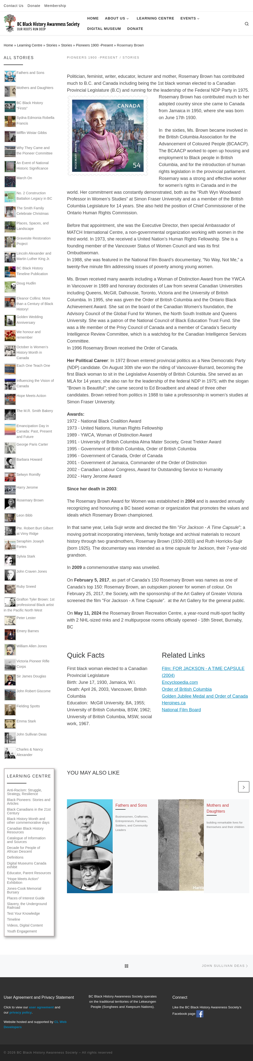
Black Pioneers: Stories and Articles (28, 801)
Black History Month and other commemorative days (28, 820)
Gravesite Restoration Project (27, 242)
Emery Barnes (21, 634)
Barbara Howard (23, 463)
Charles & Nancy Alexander (23, 753)
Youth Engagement (22, 931)
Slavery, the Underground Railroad (27, 905)
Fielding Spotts (22, 710)
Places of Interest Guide (25, 898)
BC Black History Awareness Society (47, 1052)
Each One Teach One (27, 369)
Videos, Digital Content (25, 925)
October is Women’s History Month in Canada (26, 352)
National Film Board (181, 709)
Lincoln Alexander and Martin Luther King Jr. (27, 257)
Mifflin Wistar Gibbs (25, 136)
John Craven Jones (25, 575)
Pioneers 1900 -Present (94, 45)
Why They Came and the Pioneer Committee (28, 151)
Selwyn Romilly (22, 477)
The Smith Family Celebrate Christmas (26, 212)
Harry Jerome (21, 490)
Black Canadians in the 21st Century (29, 811)
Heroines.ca (174, 702)
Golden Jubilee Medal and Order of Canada (205, 696)
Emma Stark (20, 724)
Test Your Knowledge (23, 913)
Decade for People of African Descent (23, 849)
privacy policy (20, 1012)
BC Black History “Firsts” (23, 106)
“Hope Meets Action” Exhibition (23, 881)
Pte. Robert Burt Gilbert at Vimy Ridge (28, 531)
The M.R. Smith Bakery (28, 414)
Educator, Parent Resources (29, 873)
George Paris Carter (26, 448)
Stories (51, 45)
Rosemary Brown (23, 504)
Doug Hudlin (20, 287)
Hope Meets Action (25, 399)
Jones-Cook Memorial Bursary (24, 890)
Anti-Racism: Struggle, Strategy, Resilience (24, 792)
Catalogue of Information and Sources (26, 840)
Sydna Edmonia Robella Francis (29, 121)
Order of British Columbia (187, 689)
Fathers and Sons (131, 805)
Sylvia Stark (19, 560)
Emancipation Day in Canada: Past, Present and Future (28, 431)
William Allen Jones (25, 650)
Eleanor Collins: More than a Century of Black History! (28, 303)
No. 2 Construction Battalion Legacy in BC (28, 197)
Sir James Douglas (25, 680)
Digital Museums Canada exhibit (26, 865)
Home (8, 45)
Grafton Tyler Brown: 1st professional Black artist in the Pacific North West (29, 604)
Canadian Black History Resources (25, 830)
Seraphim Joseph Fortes (24, 545)
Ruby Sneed (20, 589)
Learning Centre (29, 45)
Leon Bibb (18, 518)
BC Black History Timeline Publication (26, 272)
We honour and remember (22, 335)
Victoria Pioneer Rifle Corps (26, 665)
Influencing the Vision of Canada (29, 384)
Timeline (13, 919)
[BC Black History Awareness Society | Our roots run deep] (42, 23)
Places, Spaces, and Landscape (26, 227)
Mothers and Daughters (28, 91)
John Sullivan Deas (25, 738)
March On (18, 181)
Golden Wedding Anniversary (23, 320)
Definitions (15, 857)
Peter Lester (20, 620)
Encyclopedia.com (180, 682)
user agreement (41, 1007)
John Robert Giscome (27, 695)
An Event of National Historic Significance (26, 166)
